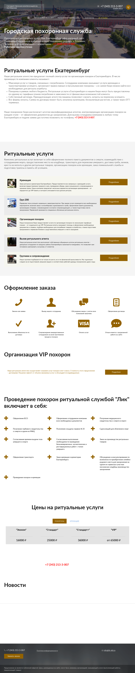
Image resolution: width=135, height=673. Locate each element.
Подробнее (114, 182)
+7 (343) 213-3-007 (112, 6)
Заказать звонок (13, 656)
